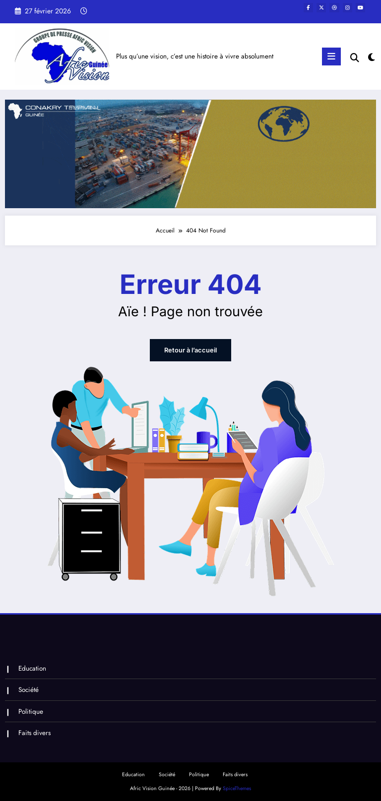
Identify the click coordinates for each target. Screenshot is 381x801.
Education (32, 667)
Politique (30, 709)
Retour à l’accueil (190, 350)
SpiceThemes (237, 786)
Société (28, 688)
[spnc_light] (371, 57)
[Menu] (331, 56)
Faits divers (34, 731)
